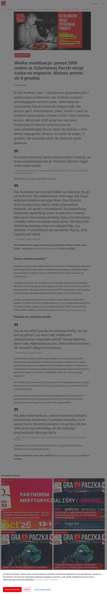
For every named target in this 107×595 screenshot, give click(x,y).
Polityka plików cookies (42, 589)
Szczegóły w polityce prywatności (47, 580)
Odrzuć (27, 589)
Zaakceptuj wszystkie (12, 589)
